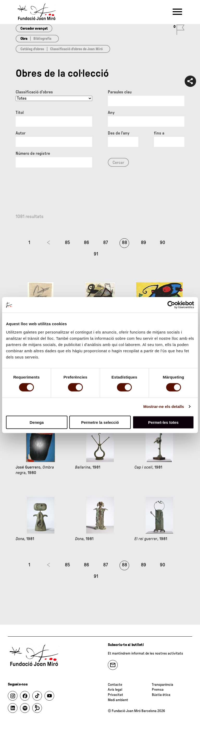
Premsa (158, 689)
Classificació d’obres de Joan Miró (76, 49)
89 (143, 242)
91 (96, 254)
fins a (159, 133)
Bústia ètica (161, 695)
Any (111, 113)
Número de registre (33, 153)
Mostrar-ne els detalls (163, 406)
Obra (23, 39)
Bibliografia (42, 39)
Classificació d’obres (34, 92)
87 (105, 242)
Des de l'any (118, 133)
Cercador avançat (34, 28)
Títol (20, 113)
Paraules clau (120, 92)
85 (67, 242)
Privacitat (115, 695)
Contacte (115, 685)
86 (86, 242)
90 (162, 242)
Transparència (162, 685)
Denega (37, 422)
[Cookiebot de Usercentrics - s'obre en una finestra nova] (171, 305)
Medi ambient (118, 700)
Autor (21, 133)
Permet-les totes (163, 422)
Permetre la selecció (100, 422)
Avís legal (115, 689)
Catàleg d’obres (32, 49)
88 (124, 242)
